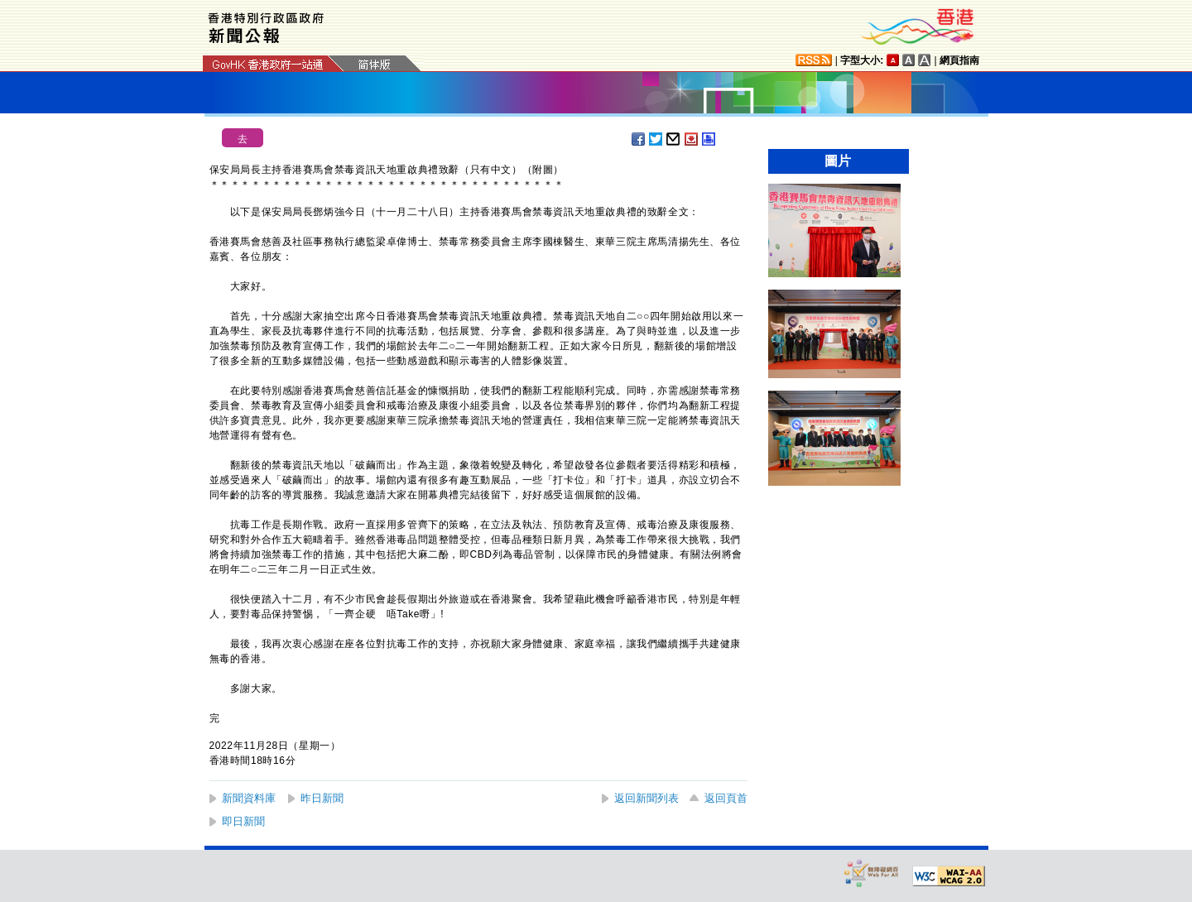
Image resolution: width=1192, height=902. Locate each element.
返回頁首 (725, 798)
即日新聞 (243, 821)
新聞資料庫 (249, 798)
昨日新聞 (322, 798)
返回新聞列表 (646, 798)
